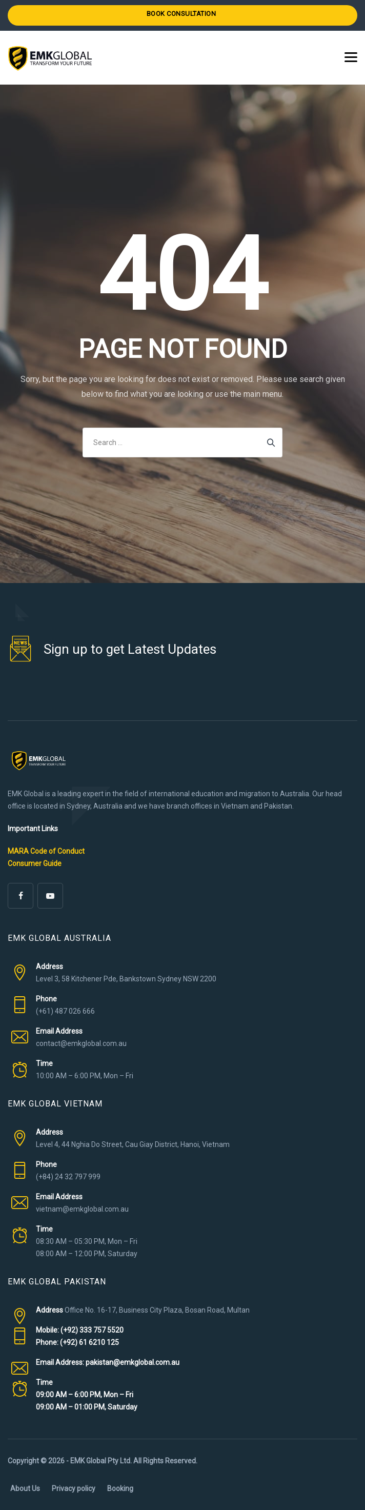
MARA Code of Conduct (46, 851)
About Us (25, 1488)
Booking (120, 1488)
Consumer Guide (35, 863)
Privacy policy (73, 1488)
